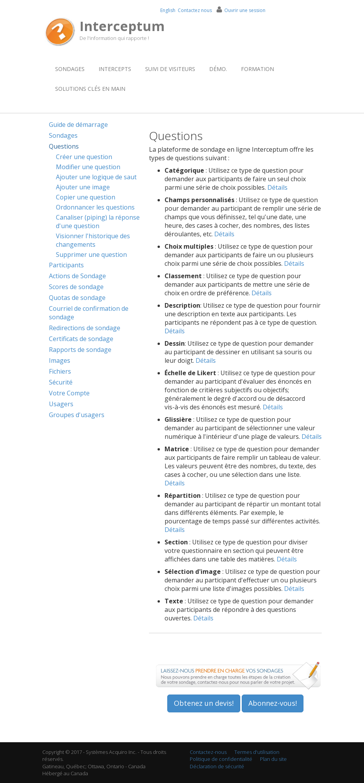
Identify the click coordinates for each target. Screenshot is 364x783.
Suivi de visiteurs (170, 69)
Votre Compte (69, 393)
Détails (277, 187)
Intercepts (115, 69)
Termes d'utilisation (256, 751)
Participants (66, 265)
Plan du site (273, 758)
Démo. (218, 69)
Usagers (61, 404)
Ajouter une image (83, 187)
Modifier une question (88, 167)
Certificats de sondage (81, 338)
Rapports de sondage (80, 349)
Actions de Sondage (77, 276)
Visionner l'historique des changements (93, 240)
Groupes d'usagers (76, 415)
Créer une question (84, 156)
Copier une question (85, 197)
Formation (257, 69)
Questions (64, 146)
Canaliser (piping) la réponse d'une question (98, 221)
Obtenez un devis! (204, 703)
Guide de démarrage (78, 124)
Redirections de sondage (84, 328)
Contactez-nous (208, 751)
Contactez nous (195, 10)
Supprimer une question (91, 254)
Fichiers (60, 371)
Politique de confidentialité (221, 758)
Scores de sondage (76, 286)
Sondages (70, 69)
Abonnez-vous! (272, 703)
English (167, 10)
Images (59, 360)
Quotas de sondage (77, 297)
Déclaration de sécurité (217, 766)
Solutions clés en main (90, 88)
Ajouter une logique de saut (96, 177)
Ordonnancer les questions (95, 207)
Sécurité (61, 382)
